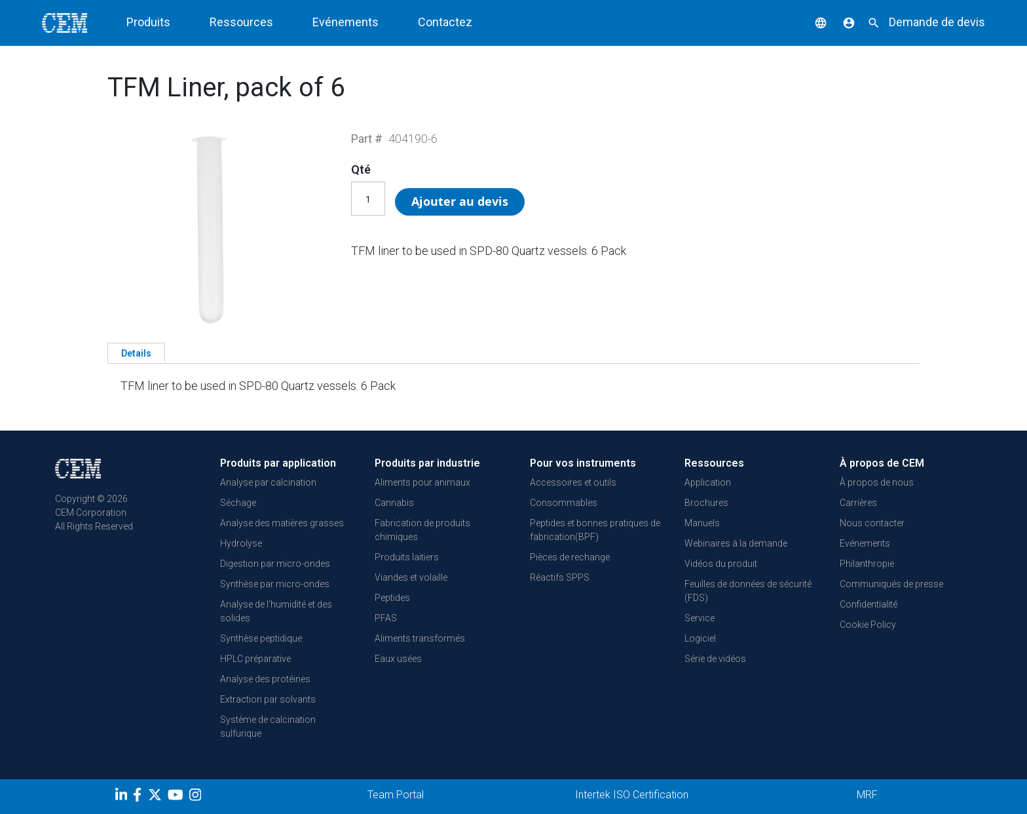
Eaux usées (398, 658)
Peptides (392, 597)
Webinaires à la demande (735, 543)
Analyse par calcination (268, 482)
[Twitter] (156, 797)
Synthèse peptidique (261, 638)
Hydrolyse (241, 543)
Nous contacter (872, 523)
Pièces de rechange (570, 557)
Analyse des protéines (265, 679)
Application (707, 482)
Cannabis (394, 502)
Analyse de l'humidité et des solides (276, 611)
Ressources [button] (241, 22)
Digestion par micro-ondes (275, 563)
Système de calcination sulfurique (268, 726)
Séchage (238, 502)
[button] (811, 22)
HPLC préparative (255, 658)
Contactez (445, 22)
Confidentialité (868, 604)
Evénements (345, 22)
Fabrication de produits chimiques (422, 530)
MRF (867, 794)
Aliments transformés (420, 638)
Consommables (563, 502)
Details (136, 353)
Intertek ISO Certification (631, 794)
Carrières (858, 502)
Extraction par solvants (268, 699)
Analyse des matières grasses (282, 523)
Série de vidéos (715, 658)
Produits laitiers (407, 557)
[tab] (136, 352)
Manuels (702, 523)
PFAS (386, 618)
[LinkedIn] (122, 797)
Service (699, 618)
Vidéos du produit (720, 563)
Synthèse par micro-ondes (274, 584)
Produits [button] (148, 22)
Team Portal (395, 794)
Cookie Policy (868, 624)
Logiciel (700, 638)
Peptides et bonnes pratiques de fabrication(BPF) (595, 530)
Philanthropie (867, 563)
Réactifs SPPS (559, 577)
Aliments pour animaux (422, 482)
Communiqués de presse (891, 584)
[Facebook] (140, 797)
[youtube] (177, 797)
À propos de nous (877, 482)
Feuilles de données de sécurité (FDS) (748, 591)
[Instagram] (196, 797)
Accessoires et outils (573, 482)
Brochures (706, 502)
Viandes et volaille (411, 577)
